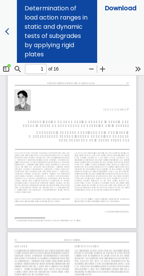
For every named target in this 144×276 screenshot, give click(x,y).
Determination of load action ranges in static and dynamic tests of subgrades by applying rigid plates (56, 31)
